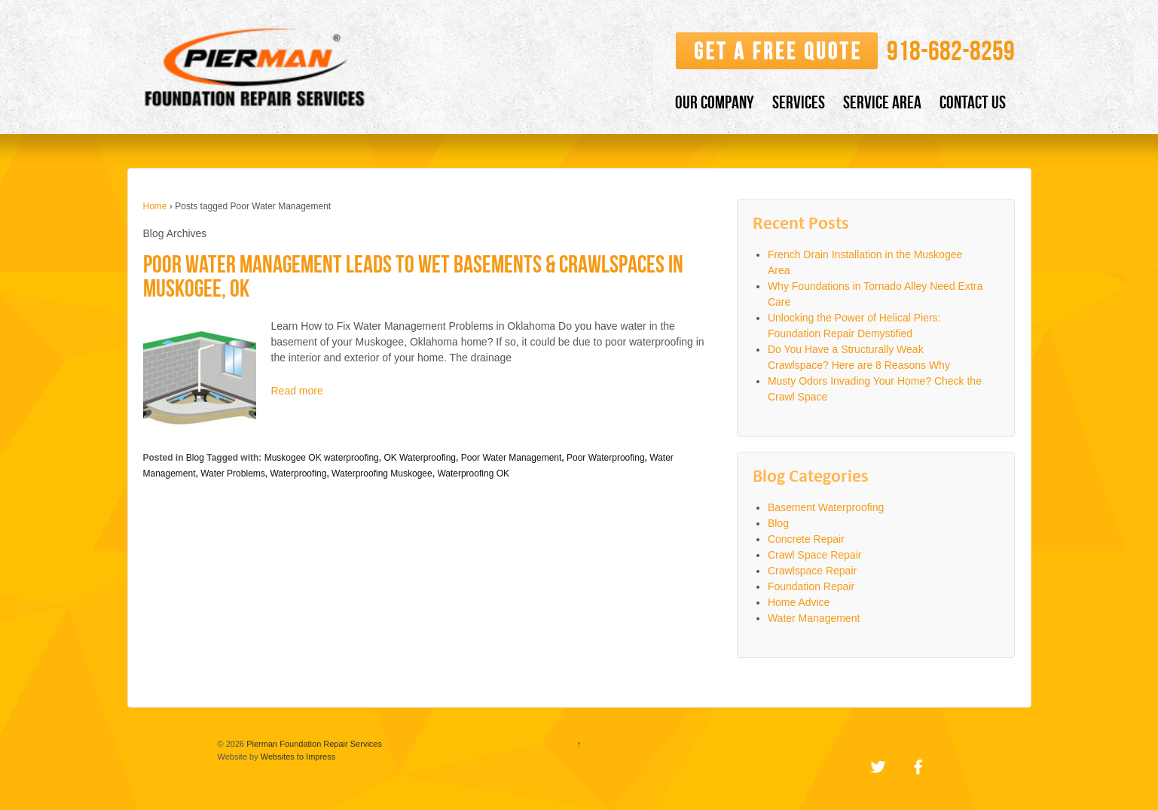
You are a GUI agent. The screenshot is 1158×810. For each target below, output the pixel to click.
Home (155, 206)
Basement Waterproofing (826, 507)
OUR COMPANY (714, 102)
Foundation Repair (811, 586)
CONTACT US (973, 102)
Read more (297, 391)
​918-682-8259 (951, 50)
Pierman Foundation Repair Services (313, 743)
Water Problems (232, 473)
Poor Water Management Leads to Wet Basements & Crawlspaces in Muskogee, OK (413, 276)
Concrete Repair (806, 539)
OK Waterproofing (419, 457)
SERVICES (798, 102)
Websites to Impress (298, 756)
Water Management (814, 618)
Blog (195, 457)
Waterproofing (298, 473)
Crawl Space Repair (815, 555)
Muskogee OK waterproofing (321, 457)
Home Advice (799, 602)
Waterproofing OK (473, 473)
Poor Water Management (511, 457)
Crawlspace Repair (812, 571)
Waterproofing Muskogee (382, 473)
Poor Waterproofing (606, 457)
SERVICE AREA (882, 102)
